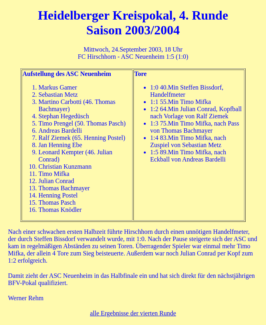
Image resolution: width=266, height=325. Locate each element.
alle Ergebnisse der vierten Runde (133, 313)
